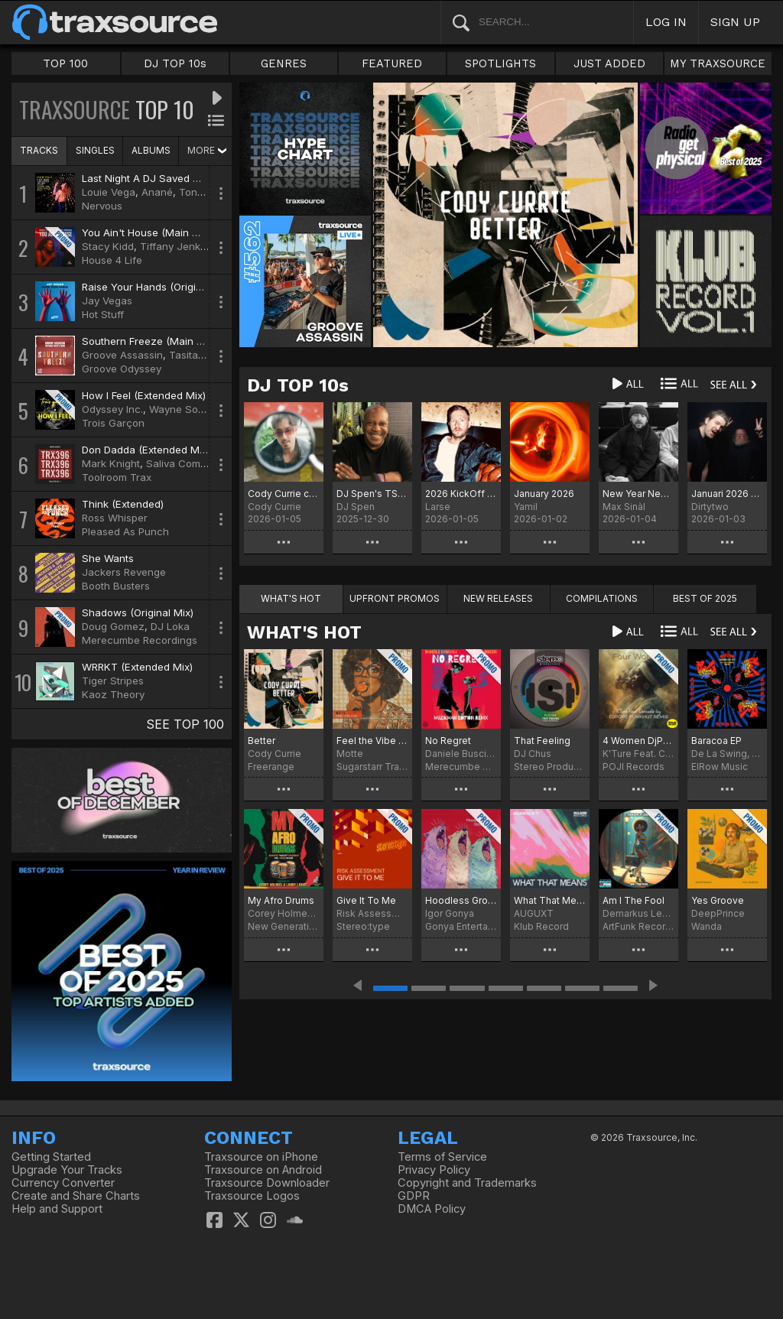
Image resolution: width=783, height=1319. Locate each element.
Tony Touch (207, 192)
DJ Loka (170, 626)
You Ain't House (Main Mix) (147, 232)
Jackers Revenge (124, 572)
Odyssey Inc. (112, 409)
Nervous (102, 206)
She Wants (108, 558)
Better (261, 740)
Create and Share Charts (75, 1196)
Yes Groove (717, 900)
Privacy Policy (434, 1170)
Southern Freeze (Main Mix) (149, 341)
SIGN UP (735, 22)
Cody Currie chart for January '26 (284, 493)
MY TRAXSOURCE (717, 63)
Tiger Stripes (113, 680)
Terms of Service (442, 1157)
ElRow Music (719, 766)
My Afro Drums (281, 900)
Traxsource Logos (252, 1196)
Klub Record (541, 926)
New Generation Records (284, 926)
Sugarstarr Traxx (372, 766)
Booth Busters (116, 586)
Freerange (271, 766)
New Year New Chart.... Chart (638, 493)
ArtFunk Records (638, 926)
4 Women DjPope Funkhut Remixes (638, 740)
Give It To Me (366, 900)
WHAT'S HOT (304, 632)
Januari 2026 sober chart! (727, 493)
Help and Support (56, 1209)
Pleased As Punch (125, 531)
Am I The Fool (633, 900)
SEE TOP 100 (185, 724)
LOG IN (666, 22)
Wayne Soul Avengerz (202, 409)
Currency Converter (63, 1183)
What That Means (550, 900)
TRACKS (39, 150)
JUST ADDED (609, 63)
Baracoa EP (716, 740)
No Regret (448, 740)
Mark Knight (111, 463)
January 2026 (544, 493)
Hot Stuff (103, 314)
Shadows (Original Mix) (137, 612)
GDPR (414, 1196)
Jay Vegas (107, 300)
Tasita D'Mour (202, 355)
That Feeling (542, 740)
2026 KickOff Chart (461, 493)
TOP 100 (65, 63)
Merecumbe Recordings (139, 640)
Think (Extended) (123, 504)
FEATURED (392, 63)
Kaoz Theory (113, 694)
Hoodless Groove (461, 900)
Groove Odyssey (121, 368)
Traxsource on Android (263, 1170)
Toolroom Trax (116, 477)
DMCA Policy (432, 1209)
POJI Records (633, 766)
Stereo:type (363, 926)
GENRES (284, 63)
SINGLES (95, 150)
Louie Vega (108, 192)
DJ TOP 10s (175, 63)
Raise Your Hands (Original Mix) (157, 287)
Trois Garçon (113, 423)
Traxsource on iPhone (261, 1157)
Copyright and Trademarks (467, 1183)
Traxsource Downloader (267, 1183)
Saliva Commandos (192, 463)
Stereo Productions (550, 766)
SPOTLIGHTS (500, 63)
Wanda (706, 926)
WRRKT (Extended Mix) (137, 667)
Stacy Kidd (108, 246)
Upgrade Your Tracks (66, 1170)
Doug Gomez (113, 626)
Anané (157, 192)
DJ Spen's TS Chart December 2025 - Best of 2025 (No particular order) (372, 493)
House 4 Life (112, 260)
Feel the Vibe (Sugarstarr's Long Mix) (372, 740)
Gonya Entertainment (461, 926)
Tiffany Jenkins (177, 246)
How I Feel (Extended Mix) (144, 395)
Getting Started (51, 1157)
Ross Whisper (115, 518)
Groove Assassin (122, 355)
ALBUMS (151, 150)
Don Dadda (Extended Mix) (146, 449)
